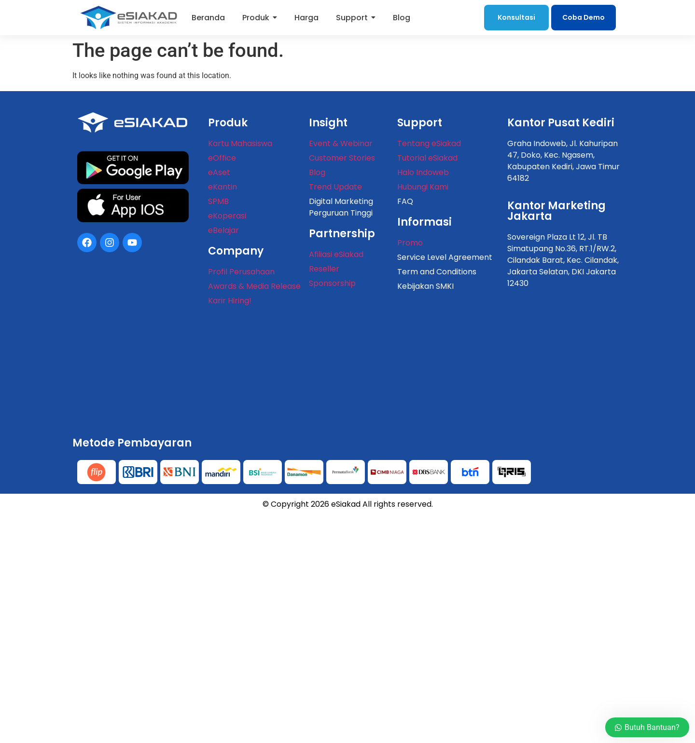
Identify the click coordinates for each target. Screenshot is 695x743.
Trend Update (335, 186)
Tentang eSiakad (429, 143)
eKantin (222, 186)
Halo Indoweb (423, 172)
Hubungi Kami (422, 186)
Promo (410, 242)
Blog (317, 172)
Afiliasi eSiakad (336, 254)
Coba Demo (583, 17)
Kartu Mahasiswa (240, 143)
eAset (219, 172)
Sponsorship (332, 283)
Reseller (324, 268)
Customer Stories (342, 157)
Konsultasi (516, 17)
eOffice (222, 157)
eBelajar (223, 230)
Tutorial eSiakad (427, 157)
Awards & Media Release (254, 286)
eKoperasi (227, 215)
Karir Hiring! (229, 300)
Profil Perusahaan (241, 271)
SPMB (218, 201)
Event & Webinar (341, 143)
